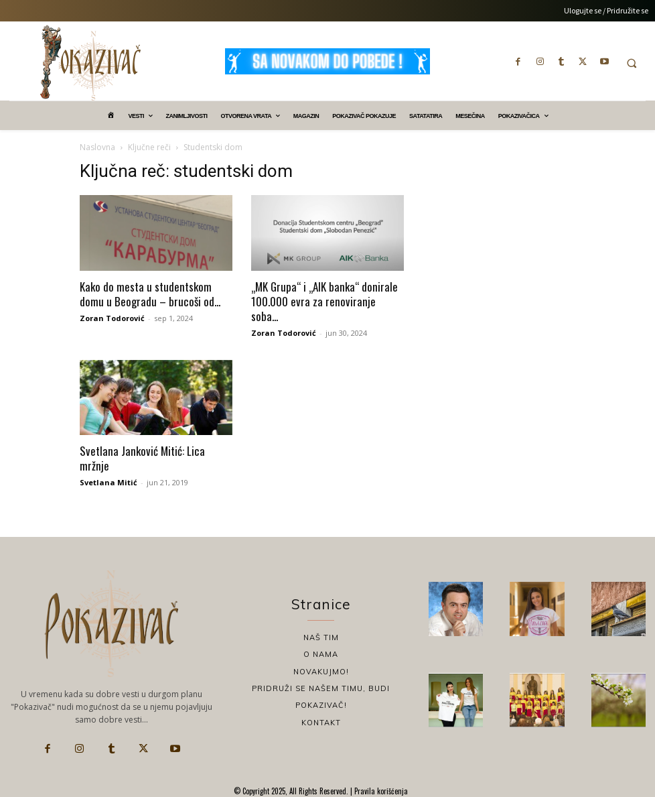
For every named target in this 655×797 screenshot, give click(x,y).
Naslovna (97, 147)
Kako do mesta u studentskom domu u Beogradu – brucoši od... (150, 294)
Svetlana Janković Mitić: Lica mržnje (142, 458)
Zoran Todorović (112, 318)
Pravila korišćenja (380, 791)
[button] (631, 63)
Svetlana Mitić (108, 482)
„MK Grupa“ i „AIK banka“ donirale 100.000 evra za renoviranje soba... (324, 301)
